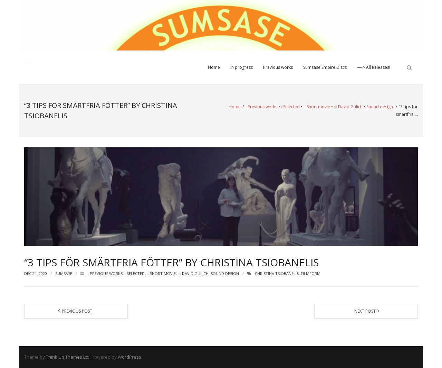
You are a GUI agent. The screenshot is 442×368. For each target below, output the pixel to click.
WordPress (129, 357)
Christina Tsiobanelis (277, 273)
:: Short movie (317, 107)
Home (214, 67)
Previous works (278, 67)
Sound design (379, 107)
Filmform (310, 273)
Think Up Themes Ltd (67, 357)
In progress (241, 67)
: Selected (290, 107)
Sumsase (63, 273)
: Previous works (261, 107)
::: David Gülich (348, 107)
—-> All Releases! (373, 67)
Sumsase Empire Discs (325, 67)
